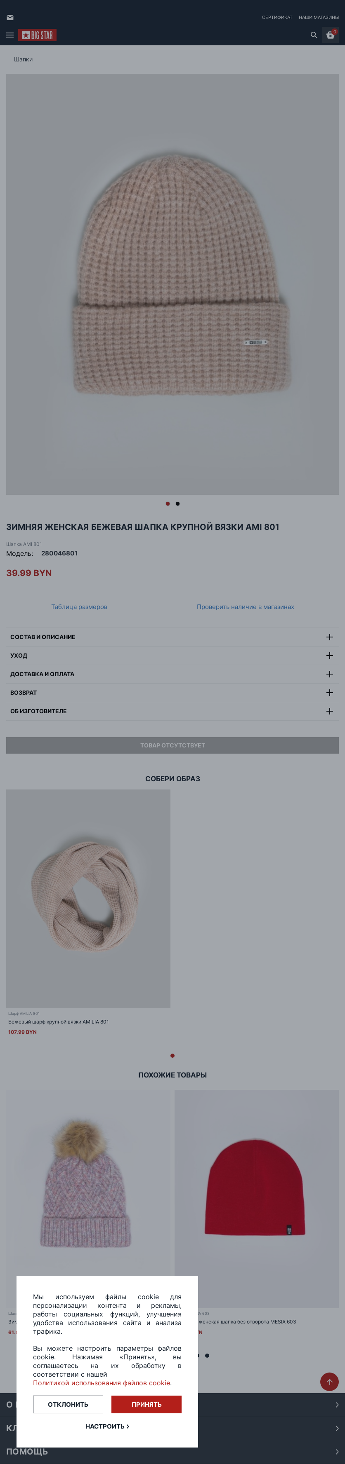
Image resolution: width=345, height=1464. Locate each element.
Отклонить (68, 1404)
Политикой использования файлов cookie (101, 1383)
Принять (147, 1404)
